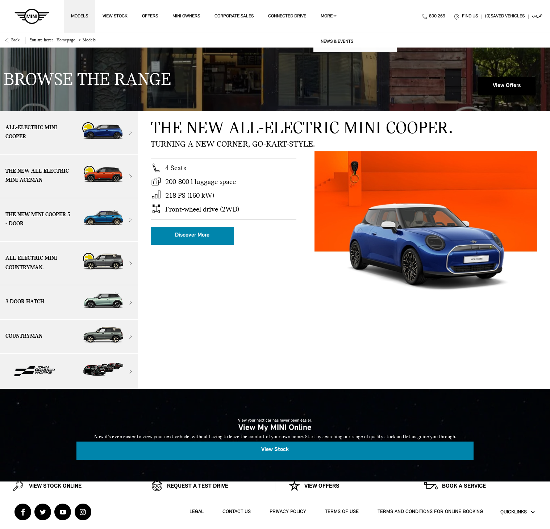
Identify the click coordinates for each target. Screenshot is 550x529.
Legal (196, 511)
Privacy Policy (288, 511)
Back (15, 40)
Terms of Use (342, 511)
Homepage (66, 40)
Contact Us (236, 511)
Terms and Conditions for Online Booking (430, 511)
